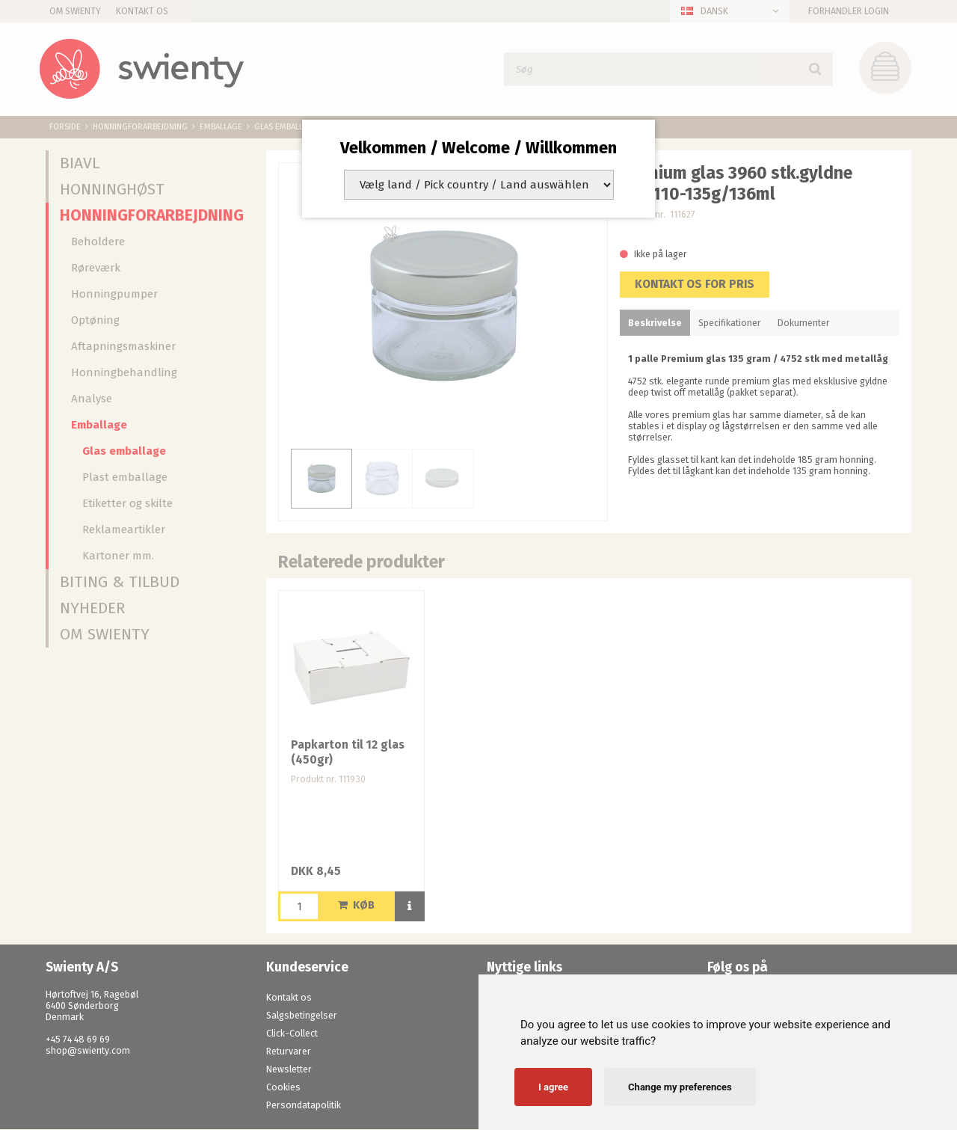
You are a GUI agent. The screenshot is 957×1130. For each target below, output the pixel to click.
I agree (553, 1087)
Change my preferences (680, 1087)
